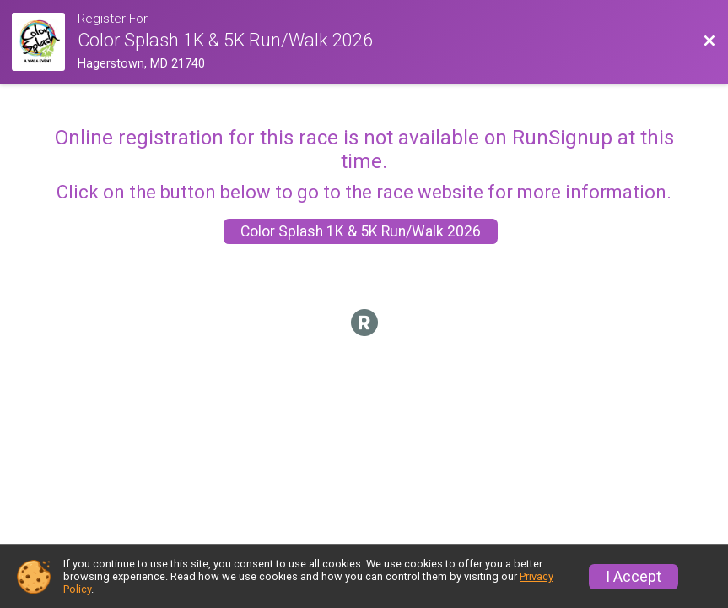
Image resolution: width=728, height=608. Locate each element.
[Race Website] (45, 42)
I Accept (633, 576)
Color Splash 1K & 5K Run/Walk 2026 (360, 231)
